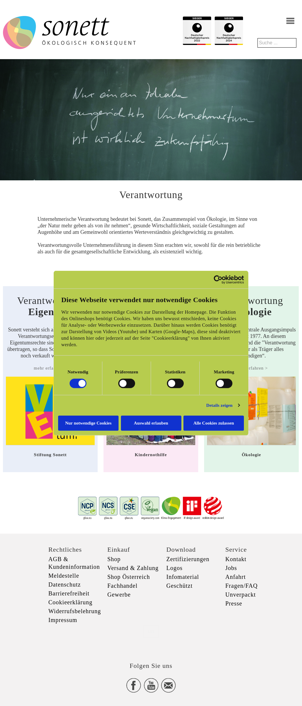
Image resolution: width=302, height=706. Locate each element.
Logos (174, 568)
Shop (114, 559)
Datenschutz (64, 584)
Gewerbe (119, 594)
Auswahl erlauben (151, 422)
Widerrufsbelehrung (74, 611)
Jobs (231, 568)
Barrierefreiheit (68, 593)
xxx (151, 631)
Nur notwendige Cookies (88, 422)
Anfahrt (235, 577)
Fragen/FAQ (241, 585)
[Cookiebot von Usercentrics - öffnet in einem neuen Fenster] (218, 279)
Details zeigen (219, 405)
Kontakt (235, 559)
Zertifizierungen (187, 559)
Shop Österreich (128, 577)
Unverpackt (240, 594)
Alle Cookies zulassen (213, 422)
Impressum (62, 620)
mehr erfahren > (50, 368)
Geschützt (179, 585)
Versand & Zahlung (133, 568)
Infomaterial (182, 577)
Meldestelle (63, 575)
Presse (233, 603)
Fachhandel (122, 585)
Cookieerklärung (70, 602)
